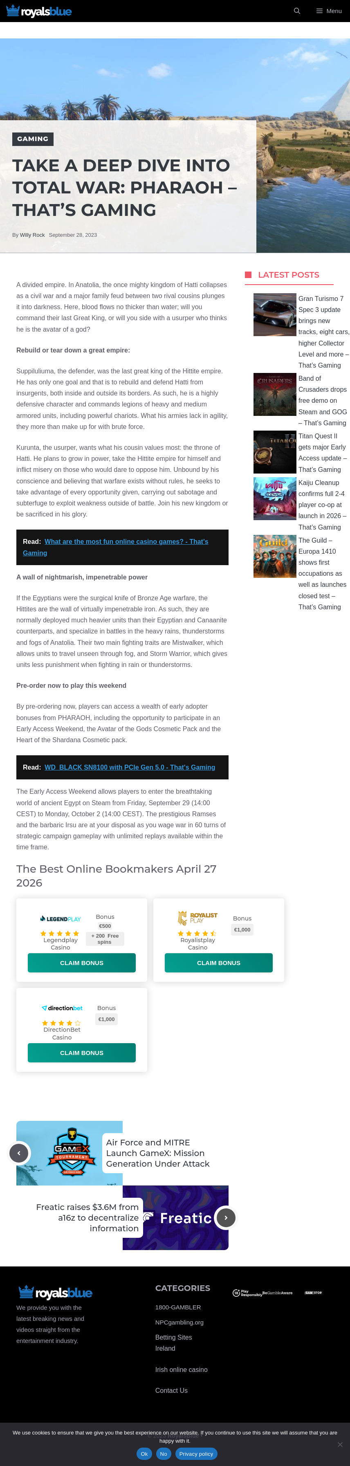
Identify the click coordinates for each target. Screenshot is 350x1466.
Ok (144, 1454)
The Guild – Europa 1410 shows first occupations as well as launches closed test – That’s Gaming (300, 573)
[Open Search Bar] (297, 11)
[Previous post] (19, 1153)
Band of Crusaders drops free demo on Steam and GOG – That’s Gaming (300, 400)
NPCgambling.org (179, 1322)
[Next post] (226, 1218)
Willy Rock (32, 235)
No (163, 1454)
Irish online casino (181, 1369)
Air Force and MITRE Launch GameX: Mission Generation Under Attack (158, 1153)
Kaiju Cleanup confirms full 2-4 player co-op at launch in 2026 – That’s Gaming (300, 504)
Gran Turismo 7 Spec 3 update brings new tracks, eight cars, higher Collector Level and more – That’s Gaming (302, 331)
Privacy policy (196, 1454)
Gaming (33, 139)
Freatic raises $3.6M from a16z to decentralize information (87, 1217)
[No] (340, 1444)
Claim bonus (81, 962)
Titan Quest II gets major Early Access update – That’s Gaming (300, 452)
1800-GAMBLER (178, 1307)
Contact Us (171, 1390)
